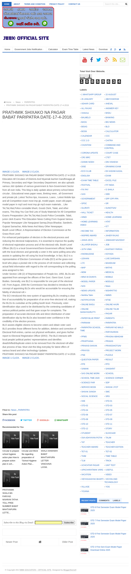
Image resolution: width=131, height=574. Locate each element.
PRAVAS (109, 341)
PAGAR (109, 314)
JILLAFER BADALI (89, 245)
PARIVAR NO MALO (114, 327)
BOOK (84, 131)
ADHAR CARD (87, 104)
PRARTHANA (87, 341)
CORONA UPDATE (89, 153)
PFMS (84, 336)
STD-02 (84, 405)
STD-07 (109, 415)
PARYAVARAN (112, 332)
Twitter (26, 420)
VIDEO (109, 474)
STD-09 (109, 419)
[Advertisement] (39, 77)
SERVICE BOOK (88, 387)
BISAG (84, 127)
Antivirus (85, 113)
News (13, 410)
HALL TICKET (87, 212)
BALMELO (86, 117)
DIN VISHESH (112, 162)
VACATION (86, 474)
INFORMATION (112, 231)
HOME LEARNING (114, 217)
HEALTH (109, 212)
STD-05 (109, 410)
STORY (109, 428)
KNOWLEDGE (87, 254)
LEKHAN (85, 258)
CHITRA (109, 140)
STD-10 (84, 424)
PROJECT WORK (113, 350)
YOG (108, 487)
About (17, 4)
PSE (83, 355)
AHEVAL (109, 104)
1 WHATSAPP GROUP (91, 94)
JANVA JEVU (87, 240)
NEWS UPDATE (88, 291)
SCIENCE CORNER (114, 378)
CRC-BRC (85, 157)
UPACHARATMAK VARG (92, 470)
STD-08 (84, 419)
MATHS (109, 268)
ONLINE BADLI (88, 304)
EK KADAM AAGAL (114, 171)
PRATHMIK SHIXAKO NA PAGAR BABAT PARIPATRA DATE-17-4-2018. (36, 105)
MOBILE (109, 277)
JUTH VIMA (86, 249)
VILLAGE (85, 487)
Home (6, 4)
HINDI (84, 217)
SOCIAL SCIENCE (89, 396)
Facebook (8, 420)
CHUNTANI (86, 145)
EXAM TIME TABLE (90, 180)
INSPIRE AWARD (89, 235)
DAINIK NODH (87, 162)
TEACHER (110, 442)
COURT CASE (112, 153)
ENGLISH (85, 176)
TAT (83, 442)
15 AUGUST (111, 94)
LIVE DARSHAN (113, 258)
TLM (83, 461)
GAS (83, 194)
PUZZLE (109, 355)
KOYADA (109, 254)
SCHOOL (110, 373)
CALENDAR (86, 136)
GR (107, 203)
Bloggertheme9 (69, 570)
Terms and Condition (34, 4)
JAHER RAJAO (112, 235)
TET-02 (109, 451)
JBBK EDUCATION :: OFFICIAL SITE (35, 570)
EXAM (108, 176)
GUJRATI (85, 208)
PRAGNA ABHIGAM (114, 336)
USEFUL (109, 470)
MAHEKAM (110, 263)
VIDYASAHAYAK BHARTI (92, 479)
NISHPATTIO (111, 291)
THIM (83, 456)
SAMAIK (85, 369)
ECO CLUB (86, 171)
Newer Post (12, 542)
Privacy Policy (57, 4)
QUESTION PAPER (90, 359)
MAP (83, 268)
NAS (83, 286)
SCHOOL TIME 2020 (90, 378)
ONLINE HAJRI (112, 304)
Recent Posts (88, 500)
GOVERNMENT (88, 199)
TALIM (108, 438)
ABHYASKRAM (112, 99)
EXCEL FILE (111, 180)
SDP (108, 382)
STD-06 (84, 415)
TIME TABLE (111, 456)
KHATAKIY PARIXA (114, 249)
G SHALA (110, 189)
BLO (107, 127)
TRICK (108, 461)
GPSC (84, 203)
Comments (104, 500)
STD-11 (109, 424)
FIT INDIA (110, 185)
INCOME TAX (87, 231)
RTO (108, 364)
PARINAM (85, 323)
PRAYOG (85, 350)
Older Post (67, 542)
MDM (83, 272)
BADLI (108, 113)
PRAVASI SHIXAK (89, 346)
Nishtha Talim (87, 295)
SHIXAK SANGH (88, 392)
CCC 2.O (85, 140)
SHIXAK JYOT (112, 387)
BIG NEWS (110, 122)
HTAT (108, 222)
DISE (83, 166)
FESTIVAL (85, 185)
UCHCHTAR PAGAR (90, 465)
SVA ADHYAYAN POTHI (91, 438)
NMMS (109, 295)
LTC (83, 263)
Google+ (43, 420)
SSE (83, 401)
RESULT (109, 359)
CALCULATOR (112, 131)
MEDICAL (110, 272)
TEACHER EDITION (114, 447)
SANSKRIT (110, 369)
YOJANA (85, 491)
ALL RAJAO (86, 108)
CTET (108, 157)
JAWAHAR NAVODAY (115, 240)
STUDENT (86, 433)
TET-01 (84, 451)
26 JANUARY (87, 99)
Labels (116, 500)
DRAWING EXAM (113, 166)
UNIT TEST (111, 465)
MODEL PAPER (88, 281)
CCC (108, 136)
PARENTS (110, 318)
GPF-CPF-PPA (112, 199)
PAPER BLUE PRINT (90, 318)
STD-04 (84, 410)
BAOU (84, 122)
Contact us (74, 4)
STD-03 (109, 405)
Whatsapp (61, 420)
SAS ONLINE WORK (90, 373)
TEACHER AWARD (89, 447)
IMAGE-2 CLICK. (31, 171)
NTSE (108, 300)
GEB (108, 194)
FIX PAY (84, 189)
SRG (108, 396)
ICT (107, 226)
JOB (107, 245)
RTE (83, 364)
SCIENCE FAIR (88, 382)
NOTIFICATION (88, 300)
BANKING (110, 117)
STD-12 (84, 428)
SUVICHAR (111, 433)
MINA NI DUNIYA (88, 277)
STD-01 (109, 401)
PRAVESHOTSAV (113, 346)
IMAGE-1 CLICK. (11, 171)
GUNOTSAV (111, 208)
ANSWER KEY (112, 108)
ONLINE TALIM (112, 309)
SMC (108, 392)
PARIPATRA (24, 410)
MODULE (110, 281)
